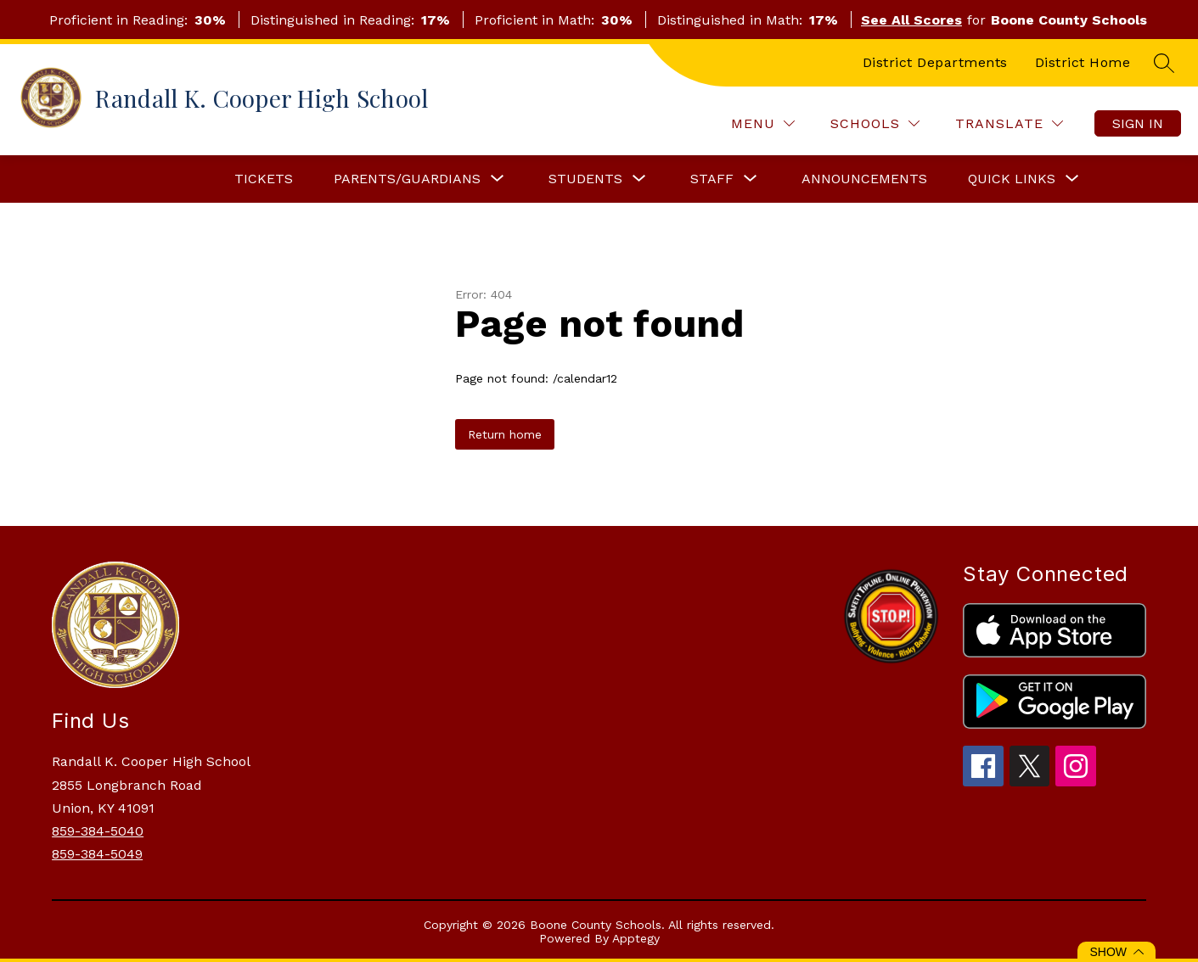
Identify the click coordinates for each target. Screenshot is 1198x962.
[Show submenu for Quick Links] (1011, 179)
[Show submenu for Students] (585, 179)
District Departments (935, 62)
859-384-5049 (97, 854)
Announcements (864, 179)
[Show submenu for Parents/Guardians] (407, 179)
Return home (505, 434)
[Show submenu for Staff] (712, 179)
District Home (1083, 62)
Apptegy (636, 938)
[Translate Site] (1009, 123)
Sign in (1137, 123)
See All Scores (911, 20)
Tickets (263, 179)
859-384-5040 (97, 831)
